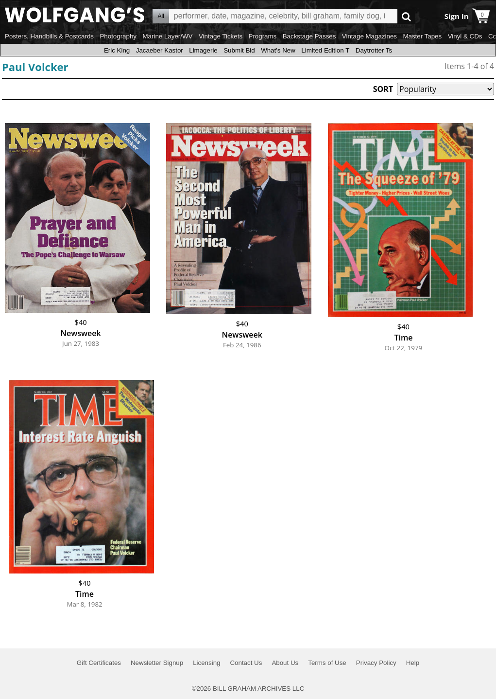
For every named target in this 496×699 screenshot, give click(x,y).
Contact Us (246, 662)
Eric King (117, 50)
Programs (263, 36)
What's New (278, 50)
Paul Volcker (35, 66)
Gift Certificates (99, 662)
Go (406, 16)
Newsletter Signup (157, 662)
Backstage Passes (309, 36)
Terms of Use (327, 662)
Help (412, 662)
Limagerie (203, 50)
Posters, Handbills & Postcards (49, 36)
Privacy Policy (376, 662)
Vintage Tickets (220, 36)
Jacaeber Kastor (159, 50)
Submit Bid (239, 50)
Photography (118, 36)
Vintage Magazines (369, 36)
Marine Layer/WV (167, 36)
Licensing (206, 662)
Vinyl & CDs (465, 36)
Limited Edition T (325, 50)
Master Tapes (422, 36)
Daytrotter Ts (374, 50)
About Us (285, 662)
